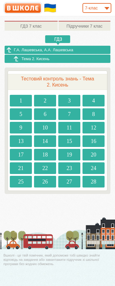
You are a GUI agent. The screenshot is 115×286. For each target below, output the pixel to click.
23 (69, 168)
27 (69, 182)
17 (21, 155)
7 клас (31, 26)
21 (21, 168)
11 (69, 128)
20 (93, 155)
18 (45, 155)
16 (93, 141)
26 (45, 182)
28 (93, 182)
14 (45, 141)
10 (45, 128)
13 (21, 141)
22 (45, 168)
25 (21, 182)
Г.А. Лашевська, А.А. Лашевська (43, 50)
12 (93, 128)
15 (69, 141)
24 (93, 168)
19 (69, 155)
